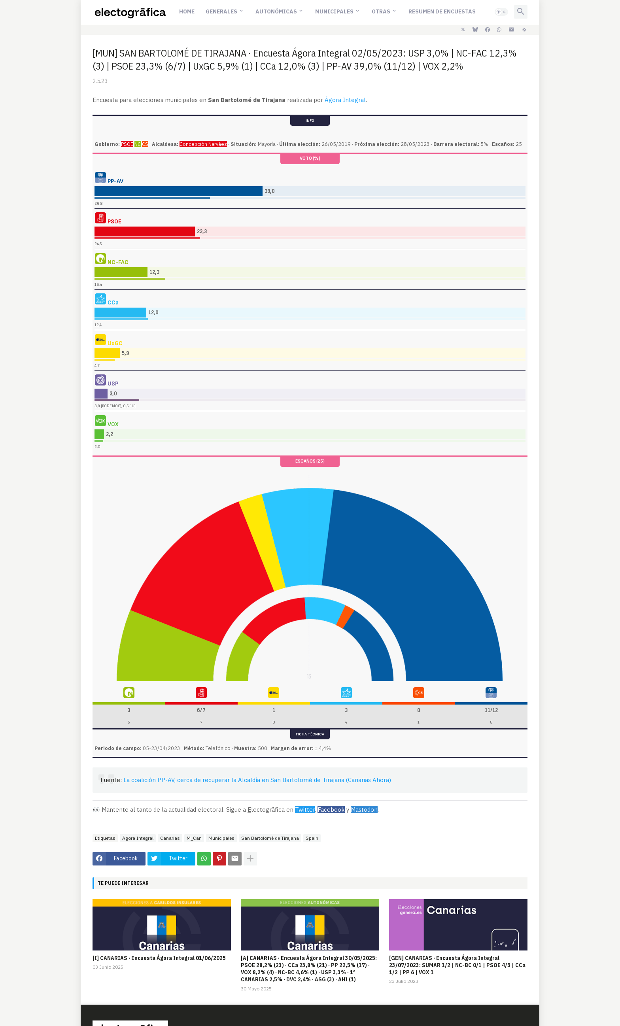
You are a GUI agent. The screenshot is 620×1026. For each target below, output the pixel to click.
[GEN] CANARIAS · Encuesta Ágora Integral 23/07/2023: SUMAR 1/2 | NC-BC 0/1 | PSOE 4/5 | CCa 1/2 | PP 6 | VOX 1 (457, 965)
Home (187, 11)
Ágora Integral (345, 100)
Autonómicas (276, 11)
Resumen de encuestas (442, 11)
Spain (312, 838)
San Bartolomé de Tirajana (270, 838)
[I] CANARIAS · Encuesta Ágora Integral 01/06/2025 (159, 958)
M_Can (194, 838)
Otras (381, 11)
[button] (501, 12)
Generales (221, 11)
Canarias (170, 838)
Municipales (334, 11)
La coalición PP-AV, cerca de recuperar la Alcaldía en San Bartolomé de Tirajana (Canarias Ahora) (257, 780)
